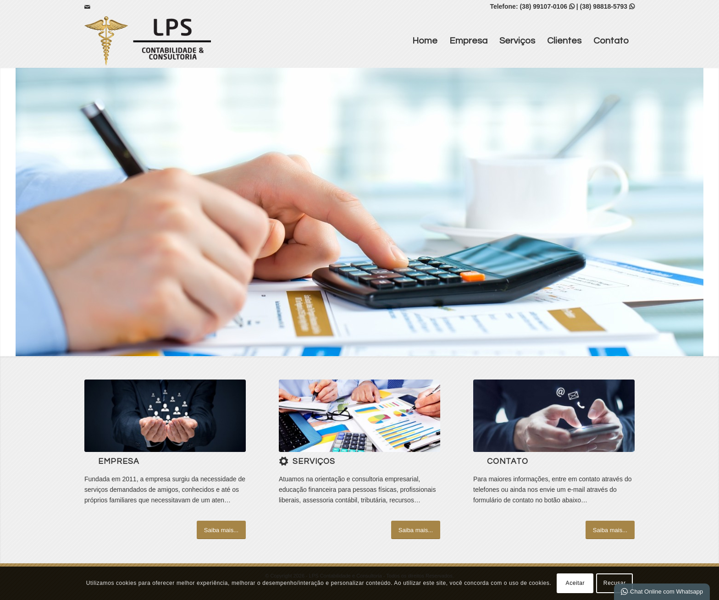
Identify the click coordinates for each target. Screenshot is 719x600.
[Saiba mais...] (221, 530)
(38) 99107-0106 (543, 6)
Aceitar (575, 583)
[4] (359, 416)
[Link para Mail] (87, 7)
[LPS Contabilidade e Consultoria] (147, 40)
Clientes (564, 40)
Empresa (468, 40)
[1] (165, 416)
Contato (611, 40)
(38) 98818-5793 (604, 6)
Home (424, 40)
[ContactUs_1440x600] (554, 416)
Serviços (517, 40)
